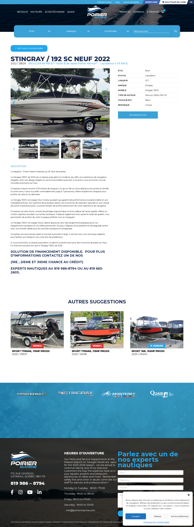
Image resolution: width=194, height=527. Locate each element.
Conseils (138, 12)
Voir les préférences (180, 516)
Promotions (104, 2)
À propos (153, 12)
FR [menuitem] (191, 2)
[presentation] (14, 103)
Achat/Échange (55, 12)
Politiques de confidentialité (156, 522)
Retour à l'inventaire (29, 48)
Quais (70, 12)
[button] (188, 495)
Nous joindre (131, 2)
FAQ (117, 2)
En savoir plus (138, 115)
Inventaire (151, 2)
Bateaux (22, 12)
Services (125, 12)
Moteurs (36, 12)
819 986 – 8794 (28, 483)
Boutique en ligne (174, 2)
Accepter (136, 516)
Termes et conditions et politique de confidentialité (77, 522)
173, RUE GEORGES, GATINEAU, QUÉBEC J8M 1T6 (28, 475)
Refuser (157, 516)
